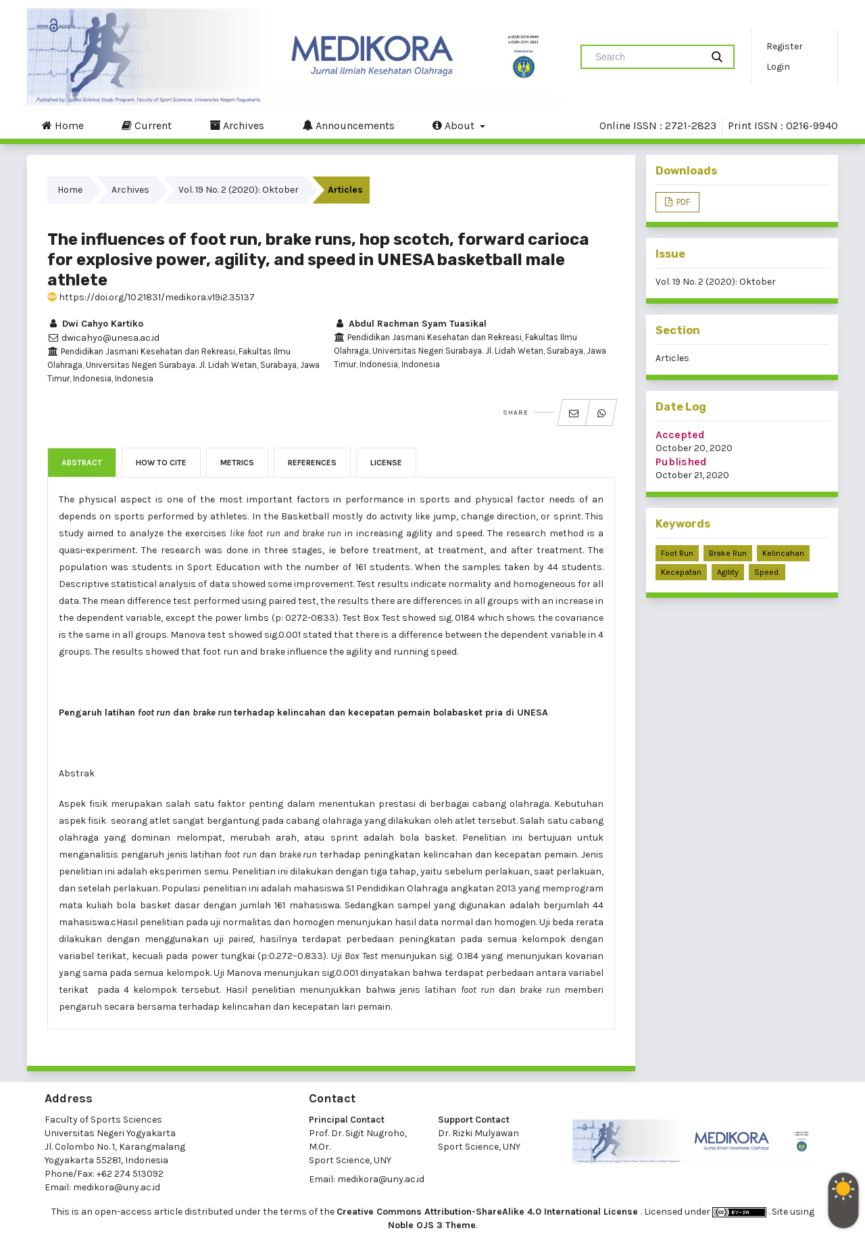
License (386, 462)
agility (728, 572)
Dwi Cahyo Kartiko (95, 323)
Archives (236, 125)
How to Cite (161, 462)
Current (147, 125)
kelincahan (783, 553)
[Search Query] (647, 57)
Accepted (680, 434)
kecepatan (681, 572)
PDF (682, 202)
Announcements (348, 125)
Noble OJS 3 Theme (432, 1225)
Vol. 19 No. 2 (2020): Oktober (238, 189)
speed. (767, 572)
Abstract (81, 462)
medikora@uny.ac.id (116, 1187)
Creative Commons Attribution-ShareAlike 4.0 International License (489, 1211)
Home (63, 125)
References (312, 462)
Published (681, 461)
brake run (728, 553)
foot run (677, 553)
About (454, 125)
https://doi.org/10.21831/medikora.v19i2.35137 (151, 297)
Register (784, 46)
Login (778, 66)
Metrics (237, 462)
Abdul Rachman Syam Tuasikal (410, 323)
